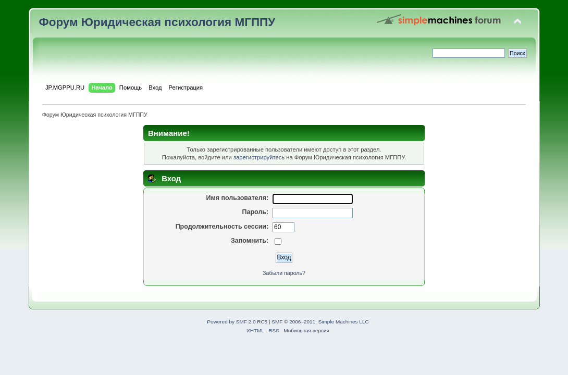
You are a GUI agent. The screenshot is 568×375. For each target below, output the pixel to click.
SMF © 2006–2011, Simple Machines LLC (319, 321)
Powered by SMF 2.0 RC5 (237, 321)
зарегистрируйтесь (259, 157)
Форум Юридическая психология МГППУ (157, 22)
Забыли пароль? (284, 273)
